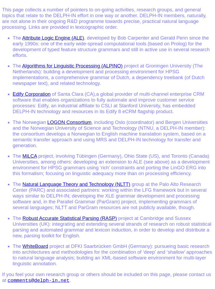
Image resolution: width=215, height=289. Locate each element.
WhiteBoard (35, 246)
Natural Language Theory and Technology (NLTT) (76, 184)
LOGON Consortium (69, 122)
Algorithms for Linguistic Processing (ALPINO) (72, 66)
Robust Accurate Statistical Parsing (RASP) (69, 218)
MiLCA (29, 156)
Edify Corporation (32, 94)
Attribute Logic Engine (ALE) (53, 38)
